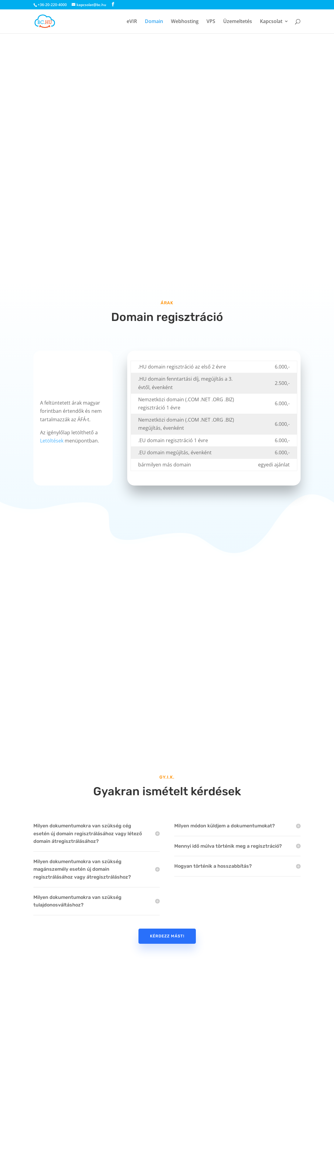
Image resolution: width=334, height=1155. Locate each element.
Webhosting (185, 22)
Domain (154, 22)
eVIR (132, 22)
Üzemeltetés (237, 22)
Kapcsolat (271, 22)
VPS (210, 22)
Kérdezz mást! (167, 936)
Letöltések (51, 440)
